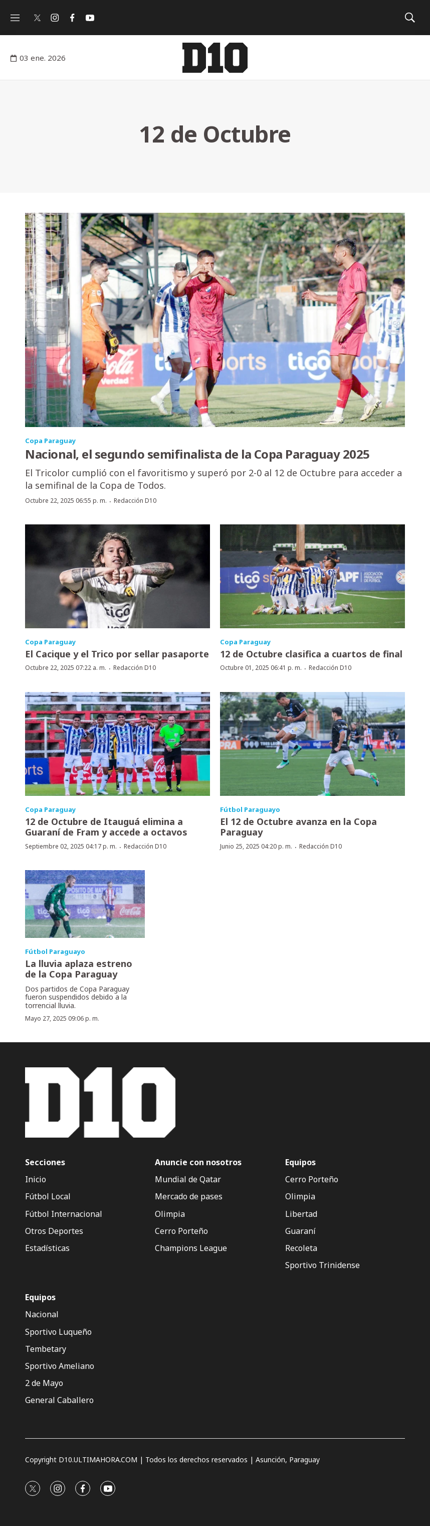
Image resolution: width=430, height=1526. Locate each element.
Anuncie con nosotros (198, 1162)
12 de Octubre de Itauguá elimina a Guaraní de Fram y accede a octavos (106, 827)
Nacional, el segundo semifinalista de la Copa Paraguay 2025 (197, 454)
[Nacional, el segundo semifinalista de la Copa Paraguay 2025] (215, 320)
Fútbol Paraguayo (250, 809)
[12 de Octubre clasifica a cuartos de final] (312, 576)
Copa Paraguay (50, 440)
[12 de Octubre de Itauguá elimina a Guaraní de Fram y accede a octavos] (117, 744)
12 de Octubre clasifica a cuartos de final (311, 654)
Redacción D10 (135, 500)
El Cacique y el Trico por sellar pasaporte (117, 654)
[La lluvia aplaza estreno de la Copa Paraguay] (85, 904)
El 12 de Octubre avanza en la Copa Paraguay (298, 827)
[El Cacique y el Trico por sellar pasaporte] (117, 576)
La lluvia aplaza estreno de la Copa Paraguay (78, 969)
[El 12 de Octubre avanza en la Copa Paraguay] (312, 744)
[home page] (214, 58)
